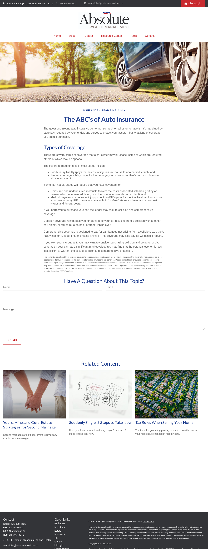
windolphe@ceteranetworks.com (103, 3)
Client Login (192, 3)
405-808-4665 (65, 3)
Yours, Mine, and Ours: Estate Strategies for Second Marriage (29, 424)
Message (8, 309)
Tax (56, 538)
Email (109, 287)
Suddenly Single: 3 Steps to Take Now (100, 422)
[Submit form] (12, 340)
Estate (58, 530)
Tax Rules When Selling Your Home (164, 422)
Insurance (60, 534)
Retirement (60, 523)
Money (58, 541)
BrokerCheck (148, 521)
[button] (57, 36)
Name (7, 287)
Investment (60, 527)
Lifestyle (59, 545)
